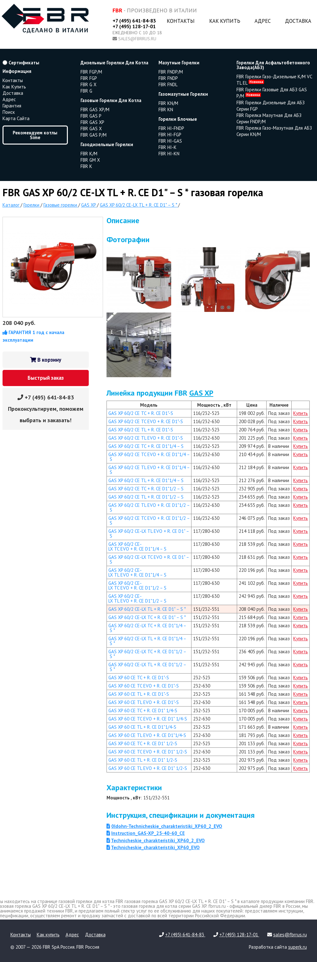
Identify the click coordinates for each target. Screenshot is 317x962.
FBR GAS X (91, 129)
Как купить (224, 20)
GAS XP (201, 393)
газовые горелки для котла (111, 100)
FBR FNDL (168, 84)
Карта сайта (16, 118)
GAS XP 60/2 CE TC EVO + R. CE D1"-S (145, 421)
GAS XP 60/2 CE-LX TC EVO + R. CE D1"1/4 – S (137, 546)
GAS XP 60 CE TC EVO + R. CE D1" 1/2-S (147, 752)
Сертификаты (21, 62)
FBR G (86, 91)
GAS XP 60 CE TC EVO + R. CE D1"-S (143, 686)
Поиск (9, 112)
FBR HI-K (167, 147)
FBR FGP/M (91, 72)
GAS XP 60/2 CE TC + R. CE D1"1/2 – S (146, 489)
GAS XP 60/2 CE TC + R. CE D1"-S (140, 413)
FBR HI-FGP (169, 135)
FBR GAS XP (92, 122)
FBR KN (165, 110)
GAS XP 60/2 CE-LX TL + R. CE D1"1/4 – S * (147, 641)
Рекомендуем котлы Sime (35, 135)
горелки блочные (177, 119)
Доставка (298, 20)
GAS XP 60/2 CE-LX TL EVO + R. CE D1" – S (148, 533)
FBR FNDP (168, 78)
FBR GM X (90, 160)
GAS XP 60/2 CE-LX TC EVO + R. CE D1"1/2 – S (137, 585)
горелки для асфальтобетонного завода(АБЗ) (273, 65)
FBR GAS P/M (94, 135)
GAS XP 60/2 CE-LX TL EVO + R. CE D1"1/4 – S (137, 572)
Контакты (181, 20)
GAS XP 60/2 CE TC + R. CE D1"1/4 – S (146, 446)
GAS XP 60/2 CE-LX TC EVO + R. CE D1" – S (148, 559)
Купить (300, 413)
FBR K (86, 166)
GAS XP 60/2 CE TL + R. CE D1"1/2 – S (146, 497)
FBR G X (88, 84)
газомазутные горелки (183, 94)
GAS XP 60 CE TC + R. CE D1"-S (138, 678)
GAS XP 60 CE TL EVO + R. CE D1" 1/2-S (147, 768)
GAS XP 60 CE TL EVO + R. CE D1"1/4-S (147, 735)
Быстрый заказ (46, 377)
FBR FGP (89, 78)
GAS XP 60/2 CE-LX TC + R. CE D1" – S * (147, 617)
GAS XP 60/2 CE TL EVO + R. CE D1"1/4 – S (149, 469)
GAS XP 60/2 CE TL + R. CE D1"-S (140, 430)
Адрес (263, 20)
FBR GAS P (91, 116)
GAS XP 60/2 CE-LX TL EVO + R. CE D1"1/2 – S (137, 598)
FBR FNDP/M (170, 72)
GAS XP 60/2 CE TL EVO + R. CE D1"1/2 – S (149, 507)
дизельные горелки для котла (114, 62)
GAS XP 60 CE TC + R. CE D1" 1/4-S (142, 710)
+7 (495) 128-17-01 (134, 26)
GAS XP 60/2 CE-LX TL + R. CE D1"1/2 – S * (147, 667)
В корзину (45, 359)
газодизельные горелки (107, 144)
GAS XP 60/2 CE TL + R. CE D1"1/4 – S (146, 480)
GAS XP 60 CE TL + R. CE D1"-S (138, 694)
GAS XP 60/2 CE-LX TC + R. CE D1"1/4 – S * (147, 628)
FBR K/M (89, 154)
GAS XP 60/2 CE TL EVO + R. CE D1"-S (145, 438)
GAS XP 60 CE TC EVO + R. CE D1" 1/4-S (147, 719)
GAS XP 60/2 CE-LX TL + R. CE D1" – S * (147, 609)
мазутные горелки (178, 62)
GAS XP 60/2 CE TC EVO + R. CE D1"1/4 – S (149, 456)
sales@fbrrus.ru (137, 39)
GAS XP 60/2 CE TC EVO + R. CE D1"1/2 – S (149, 520)
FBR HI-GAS (170, 141)
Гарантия (12, 106)
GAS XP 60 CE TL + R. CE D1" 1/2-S (142, 760)
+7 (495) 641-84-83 (134, 20)
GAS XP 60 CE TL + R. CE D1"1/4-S (142, 727)
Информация (17, 71)
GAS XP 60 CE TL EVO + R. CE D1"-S (143, 702)
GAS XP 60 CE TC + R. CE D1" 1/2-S (142, 743)
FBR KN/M (168, 103)
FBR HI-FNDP (171, 128)
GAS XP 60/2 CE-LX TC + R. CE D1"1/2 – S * (147, 654)
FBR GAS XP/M (95, 110)
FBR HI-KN (168, 154)
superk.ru (297, 947)
